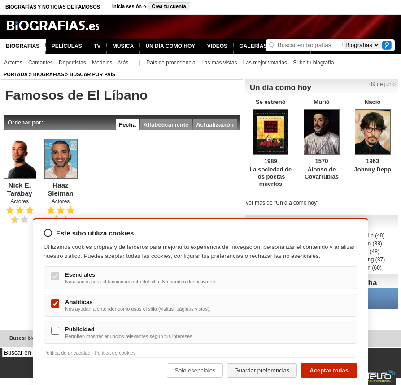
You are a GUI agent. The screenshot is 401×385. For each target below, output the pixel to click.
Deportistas (72, 63)
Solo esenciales (194, 370)
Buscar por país (92, 74)
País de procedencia (170, 63)
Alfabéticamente (166, 124)
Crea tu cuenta (169, 6)
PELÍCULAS (67, 46)
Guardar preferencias (261, 370)
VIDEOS (217, 46)
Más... (125, 63)
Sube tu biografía (313, 63)
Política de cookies (115, 352)
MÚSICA (123, 46)
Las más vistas (219, 63)
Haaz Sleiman (61, 189)
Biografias (48, 74)
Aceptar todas (329, 370)
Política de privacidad (67, 352)
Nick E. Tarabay (19, 189)
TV (97, 46)
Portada (15, 74)
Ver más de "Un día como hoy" (281, 203)
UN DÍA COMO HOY (170, 46)
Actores (13, 63)
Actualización (215, 124)
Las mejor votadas (265, 63)
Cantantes (40, 63)
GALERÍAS (253, 46)
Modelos (102, 63)
